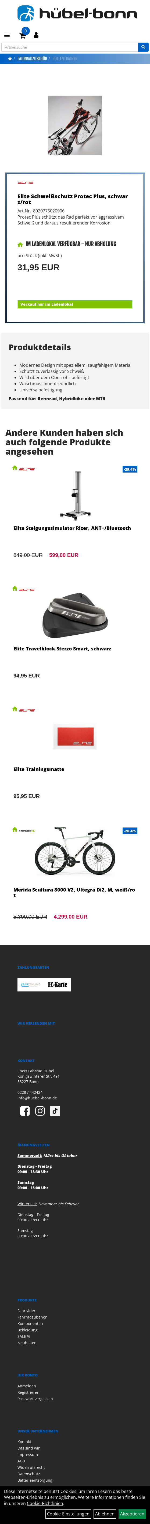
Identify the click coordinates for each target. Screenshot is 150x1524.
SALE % (23, 1336)
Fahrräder (26, 1310)
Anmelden (26, 1385)
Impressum (27, 1454)
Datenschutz (28, 1473)
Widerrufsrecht (31, 1467)
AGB (21, 1460)
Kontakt (24, 1441)
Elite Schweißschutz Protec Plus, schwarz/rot (72, 199)
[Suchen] (143, 47)
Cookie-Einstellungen (68, 1514)
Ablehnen (105, 1514)
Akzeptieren (132, 1514)
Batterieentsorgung (34, 1480)
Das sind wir (28, 1448)
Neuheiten (27, 1342)
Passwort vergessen (35, 1398)
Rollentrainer (64, 58)
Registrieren (28, 1392)
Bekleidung (27, 1329)
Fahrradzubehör (32, 58)
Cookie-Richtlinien (45, 1503)
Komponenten (30, 1323)
